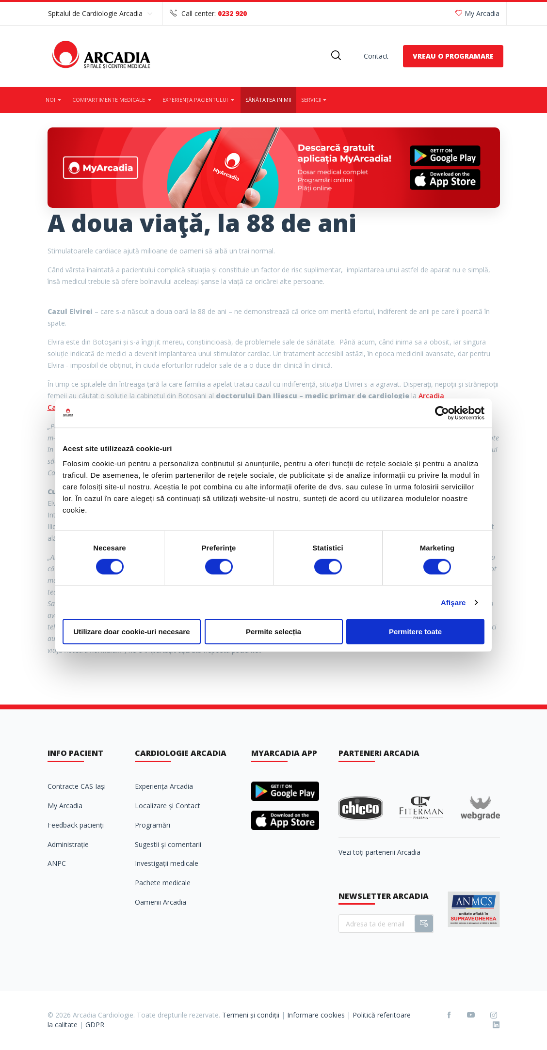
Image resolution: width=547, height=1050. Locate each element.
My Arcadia (477, 13)
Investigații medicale (166, 863)
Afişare (453, 602)
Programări (152, 825)
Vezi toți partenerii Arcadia (379, 852)
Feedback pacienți (76, 825)
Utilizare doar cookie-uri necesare (131, 631)
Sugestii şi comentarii (168, 844)
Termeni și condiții (250, 1014)
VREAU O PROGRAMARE (453, 56)
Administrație (68, 844)
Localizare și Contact (167, 805)
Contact (376, 56)
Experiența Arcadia (164, 786)
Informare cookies (316, 1014)
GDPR (94, 1024)
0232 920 (232, 13)
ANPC (57, 863)
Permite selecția (273, 631)
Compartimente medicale (112, 99)
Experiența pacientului (199, 99)
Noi (54, 99)
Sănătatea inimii (268, 99)
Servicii (314, 99)
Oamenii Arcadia (160, 902)
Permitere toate (415, 631)
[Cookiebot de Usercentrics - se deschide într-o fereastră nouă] (442, 413)
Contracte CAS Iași (77, 786)
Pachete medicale (163, 882)
